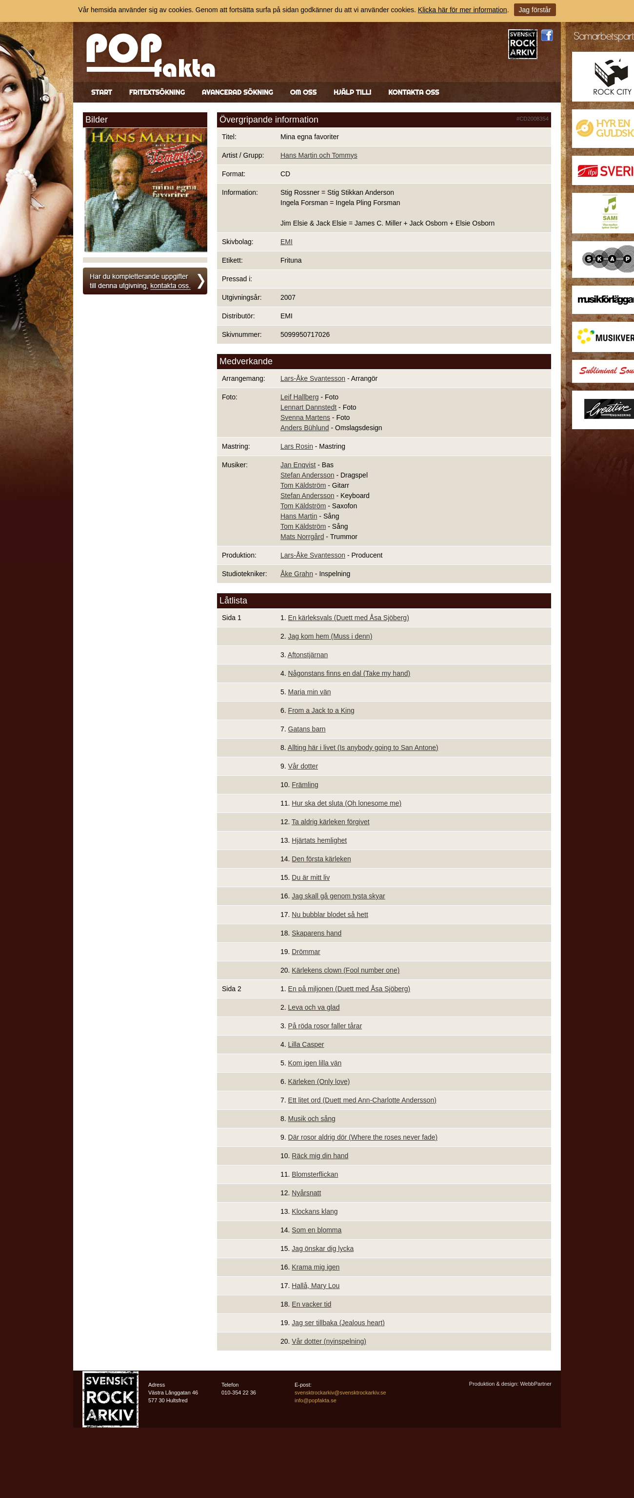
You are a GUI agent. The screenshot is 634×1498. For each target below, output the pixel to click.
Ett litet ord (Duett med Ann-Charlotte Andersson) (362, 1100)
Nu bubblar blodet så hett (330, 914)
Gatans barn (307, 729)
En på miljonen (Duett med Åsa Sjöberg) (349, 989)
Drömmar (306, 952)
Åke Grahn (296, 574)
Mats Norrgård (302, 537)
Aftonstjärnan (308, 655)
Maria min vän (309, 692)
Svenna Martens (305, 417)
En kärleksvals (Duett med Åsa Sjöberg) (348, 618)
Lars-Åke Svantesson (312, 378)
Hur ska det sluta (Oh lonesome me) (346, 803)
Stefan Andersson (307, 475)
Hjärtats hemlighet (319, 840)
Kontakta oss (413, 92)
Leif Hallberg (299, 397)
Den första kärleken (321, 859)
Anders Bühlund (304, 428)
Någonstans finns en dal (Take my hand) (349, 673)
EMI (286, 242)
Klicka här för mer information (462, 10)
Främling (305, 785)
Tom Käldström (303, 485)
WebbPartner (536, 1384)
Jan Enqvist (298, 465)
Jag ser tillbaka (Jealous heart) (338, 1323)
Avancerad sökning (237, 92)
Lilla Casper (306, 1044)
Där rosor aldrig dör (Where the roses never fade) (363, 1137)
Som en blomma (316, 1230)
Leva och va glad (314, 1007)
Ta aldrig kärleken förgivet (331, 822)
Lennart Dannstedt (308, 407)
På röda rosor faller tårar (325, 1026)
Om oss (303, 92)
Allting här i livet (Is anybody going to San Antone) (363, 747)
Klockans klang (314, 1211)
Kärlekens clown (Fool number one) (345, 970)
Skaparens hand (316, 933)
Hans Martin (298, 516)
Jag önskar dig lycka (323, 1248)
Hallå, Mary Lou (315, 1286)
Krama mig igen (315, 1267)
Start (101, 92)
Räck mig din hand (320, 1156)
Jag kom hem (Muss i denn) (330, 636)
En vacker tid (311, 1304)
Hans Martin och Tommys (318, 155)
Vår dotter (303, 766)
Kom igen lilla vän (315, 1063)
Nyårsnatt (306, 1193)
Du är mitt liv (311, 877)
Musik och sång (312, 1119)
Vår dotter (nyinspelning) (329, 1341)
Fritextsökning (157, 92)
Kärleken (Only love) (319, 1081)
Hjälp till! (352, 92)
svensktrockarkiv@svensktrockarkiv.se (340, 1392)
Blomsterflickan (315, 1174)
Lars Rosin (296, 446)
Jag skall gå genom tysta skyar (338, 896)
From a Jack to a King (321, 710)
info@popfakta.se (316, 1400)
